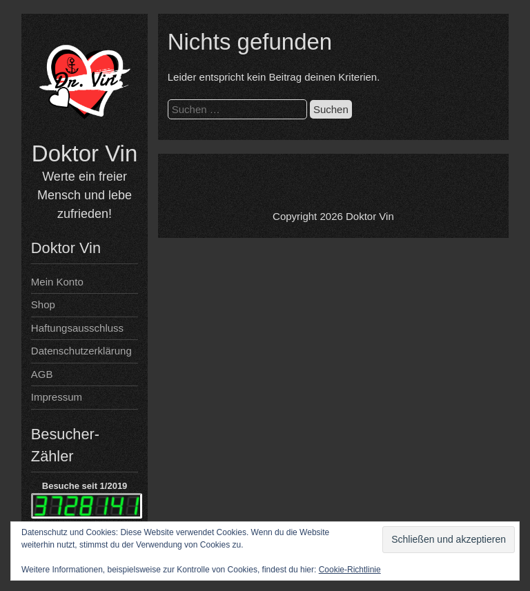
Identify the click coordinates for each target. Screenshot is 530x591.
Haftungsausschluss (77, 328)
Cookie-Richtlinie (350, 569)
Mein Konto (57, 282)
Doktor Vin (84, 153)
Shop (43, 304)
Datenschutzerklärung (81, 351)
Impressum (56, 397)
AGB (42, 374)
